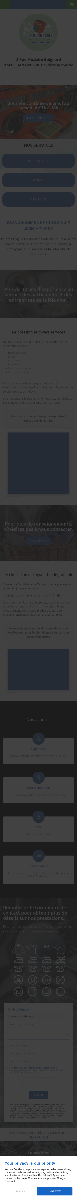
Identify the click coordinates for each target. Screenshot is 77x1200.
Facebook (10, 1181)
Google (61, 1178)
